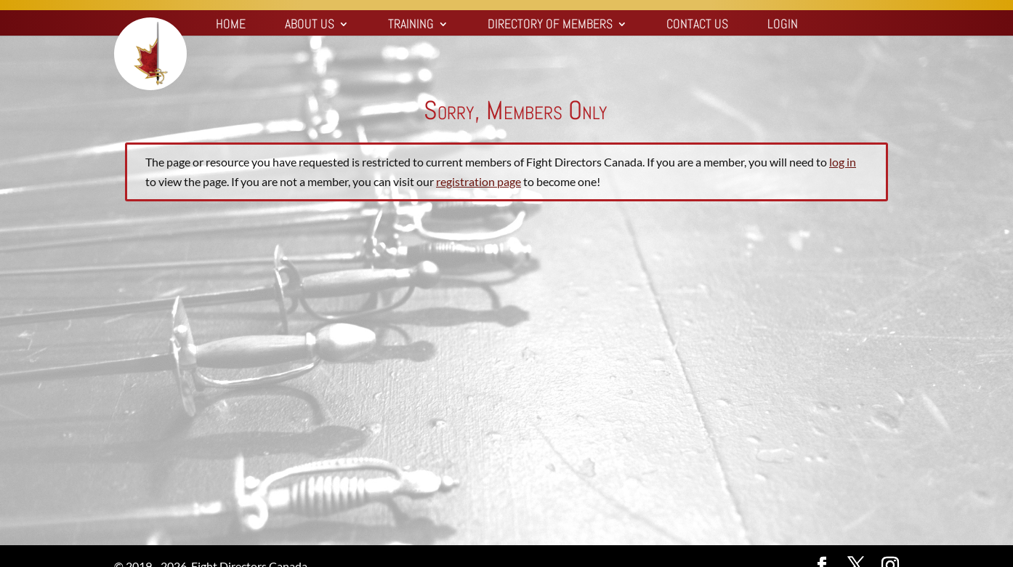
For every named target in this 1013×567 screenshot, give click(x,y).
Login (782, 25)
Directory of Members (550, 25)
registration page (478, 181)
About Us (309, 25)
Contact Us (697, 25)
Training (411, 25)
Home (231, 25)
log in (842, 162)
